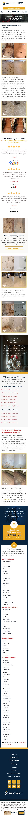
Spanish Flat (6, 650)
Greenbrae (6, 569)
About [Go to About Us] (14, 767)
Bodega (5, 660)
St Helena (5, 653)
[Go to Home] (14, 4)
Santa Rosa (6, 725)
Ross (4, 588)
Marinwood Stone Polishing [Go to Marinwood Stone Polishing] (10, 423)
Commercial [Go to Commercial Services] (14, 760)
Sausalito (5, 597)
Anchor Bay (6, 610)
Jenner (5, 703)
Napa (4, 646)
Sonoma (5, 732)
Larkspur (5, 576)
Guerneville (6, 696)
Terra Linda (6, 605)
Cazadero (6, 667)
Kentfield (5, 573)
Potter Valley (6, 631)
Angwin (5, 641)
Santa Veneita (7, 595)
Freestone (6, 684)
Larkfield (5, 708)
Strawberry (6, 600)
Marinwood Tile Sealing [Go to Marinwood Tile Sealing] (9, 402)
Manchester (6, 619)
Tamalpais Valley (8, 602)
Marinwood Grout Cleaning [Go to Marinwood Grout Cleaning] (10, 393)
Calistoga (6, 643)
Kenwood (6, 705)
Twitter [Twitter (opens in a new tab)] (18, 782)
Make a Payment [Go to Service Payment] (14, 773)
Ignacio (5, 571)
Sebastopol (6, 729)
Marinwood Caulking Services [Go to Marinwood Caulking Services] (11, 406)
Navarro (5, 624)
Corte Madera (7, 566)
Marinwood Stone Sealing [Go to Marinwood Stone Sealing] (10, 416)
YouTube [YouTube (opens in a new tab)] (9, 786)
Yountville (6, 655)
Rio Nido (5, 720)
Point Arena (6, 629)
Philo (4, 626)
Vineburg (5, 737)
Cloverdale (6, 670)
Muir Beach (6, 583)
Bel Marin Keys (7, 562)
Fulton (4, 686)
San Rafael (6, 593)
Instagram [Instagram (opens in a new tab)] (9, 782)
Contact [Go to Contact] (14, 770)
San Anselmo (7, 590)
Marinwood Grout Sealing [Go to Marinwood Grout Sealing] (10, 396)
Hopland (5, 617)
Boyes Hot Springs (8, 665)
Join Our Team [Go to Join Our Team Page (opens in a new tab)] (14, 777)
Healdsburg (6, 701)
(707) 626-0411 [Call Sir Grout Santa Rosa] (12, 11)
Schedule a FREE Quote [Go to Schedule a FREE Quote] (14, 8)
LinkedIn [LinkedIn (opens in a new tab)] (14, 786)
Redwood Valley (7, 633)
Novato (5, 585)
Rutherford (6, 648)
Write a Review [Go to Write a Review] (2, 11)
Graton (5, 694)
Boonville (5, 612)
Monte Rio (6, 710)
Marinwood (6, 578)
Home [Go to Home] (14, 754)
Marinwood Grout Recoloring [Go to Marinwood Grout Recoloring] (11, 390)
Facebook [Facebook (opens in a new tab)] (14, 782)
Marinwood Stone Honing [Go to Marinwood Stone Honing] (10, 419)
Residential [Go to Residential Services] (14, 757)
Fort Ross (5, 682)
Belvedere (6, 564)
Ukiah (4, 636)
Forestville (6, 679)
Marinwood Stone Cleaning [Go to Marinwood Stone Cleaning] (10, 413)
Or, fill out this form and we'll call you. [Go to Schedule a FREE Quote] (14, 538)
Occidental (6, 713)
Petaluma (6, 717)
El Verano (5, 677)
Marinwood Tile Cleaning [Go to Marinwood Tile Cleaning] (9, 399)
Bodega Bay (6, 662)
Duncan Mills (6, 674)
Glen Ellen (6, 691)
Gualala (5, 614)
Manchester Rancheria (9, 621)
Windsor (5, 739)
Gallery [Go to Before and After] (14, 764)
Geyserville (6, 689)
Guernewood (7, 698)
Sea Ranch (6, 727)
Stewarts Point (7, 734)
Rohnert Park (6, 722)
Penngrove (6, 715)
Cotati (5, 672)
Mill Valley (5, 581)
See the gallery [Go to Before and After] (14, 248)
